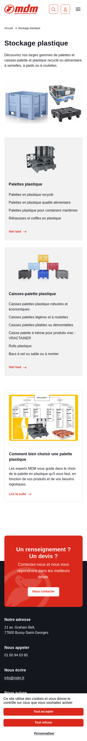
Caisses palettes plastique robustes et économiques (38, 306)
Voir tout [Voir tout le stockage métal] (18, 231)
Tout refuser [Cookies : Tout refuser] (43, 722)
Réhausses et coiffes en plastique (35, 218)
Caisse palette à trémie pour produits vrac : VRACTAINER (42, 335)
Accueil (8, 28)
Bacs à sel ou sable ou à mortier (34, 354)
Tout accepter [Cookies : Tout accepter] (44, 711)
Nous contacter (43, 591)
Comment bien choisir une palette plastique (40, 457)
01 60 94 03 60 (16, 655)
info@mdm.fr (14, 678)
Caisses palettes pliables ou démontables (41, 325)
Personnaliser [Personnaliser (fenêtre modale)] (44, 733)
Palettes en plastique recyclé (31, 194)
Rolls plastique (20, 346)
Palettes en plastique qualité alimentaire (40, 202)
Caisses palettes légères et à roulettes (38, 317)
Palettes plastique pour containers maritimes (43, 210)
